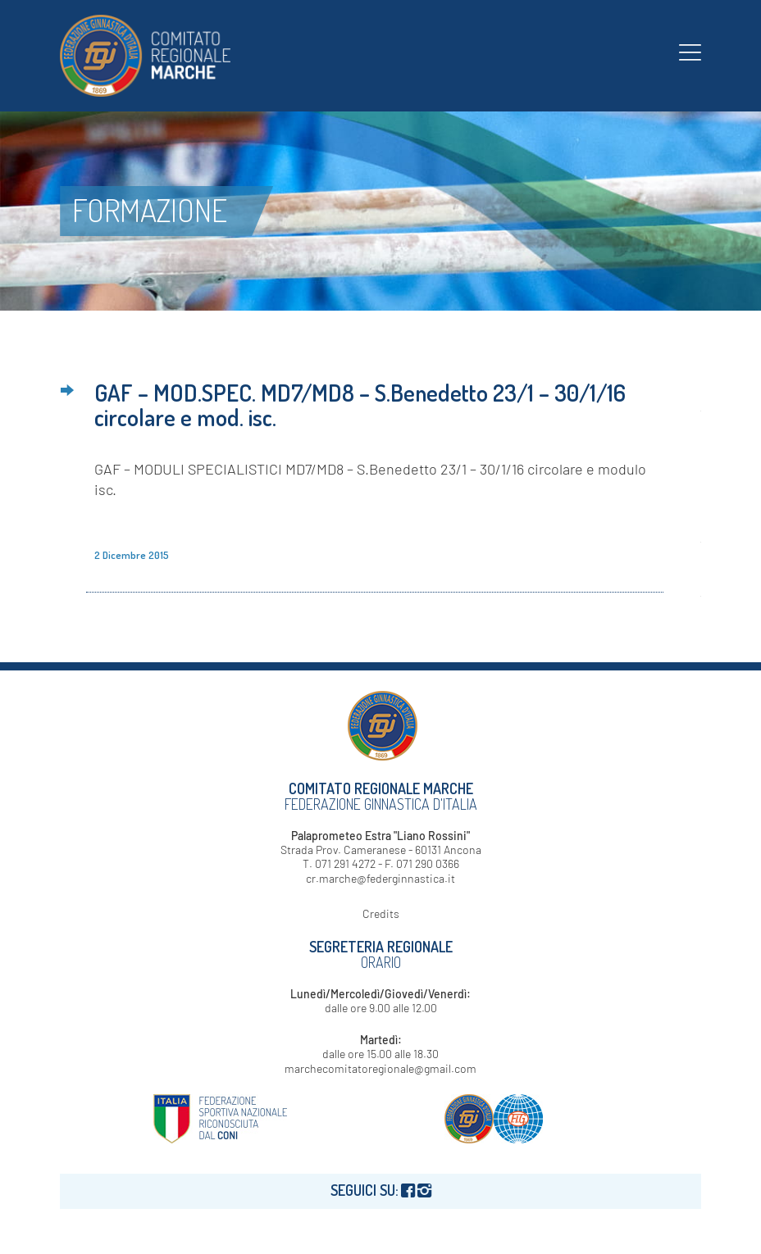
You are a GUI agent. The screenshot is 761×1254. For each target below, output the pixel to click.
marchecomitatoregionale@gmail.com (380, 1068)
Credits (380, 913)
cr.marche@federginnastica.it (380, 878)
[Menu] (690, 52)
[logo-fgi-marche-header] (145, 56)
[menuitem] (690, 52)
